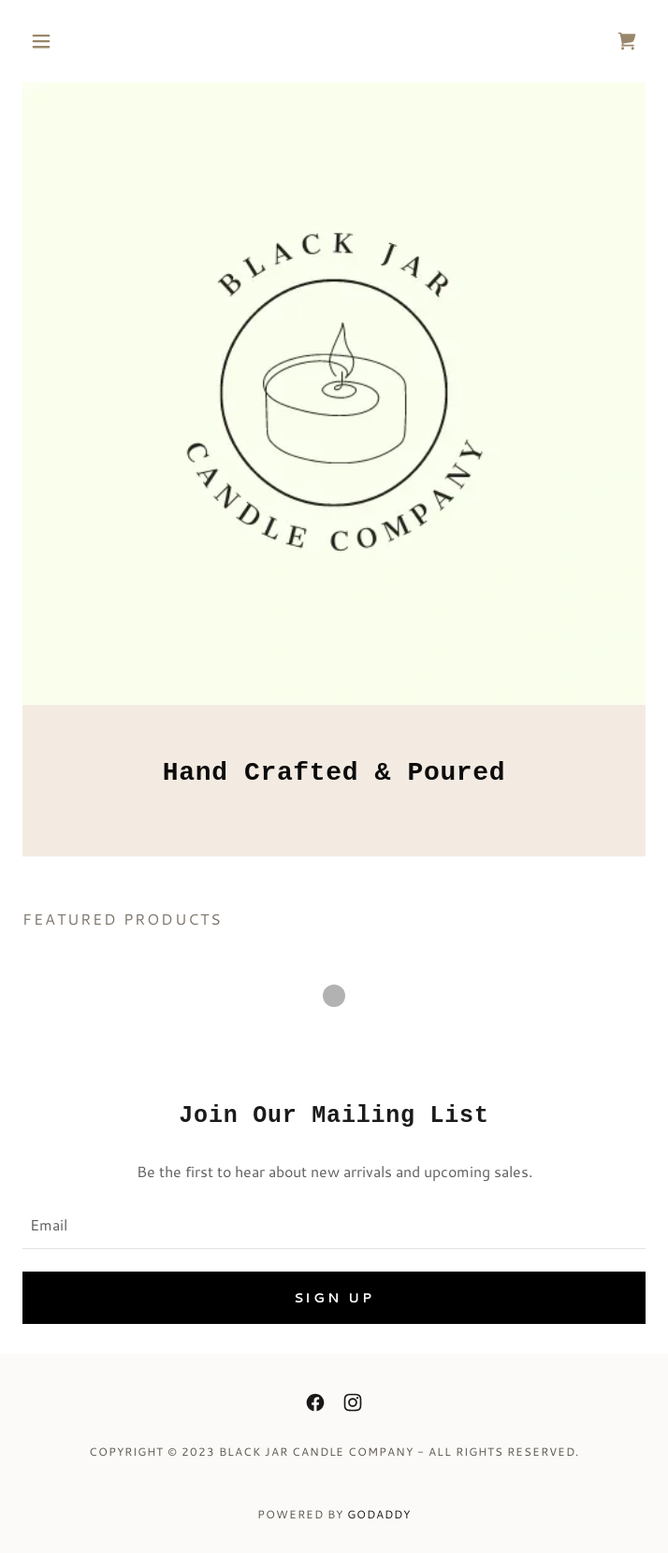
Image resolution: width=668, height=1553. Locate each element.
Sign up (334, 1297)
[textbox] (334, 1223)
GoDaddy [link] (379, 1514)
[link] (627, 41)
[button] (69, 41)
